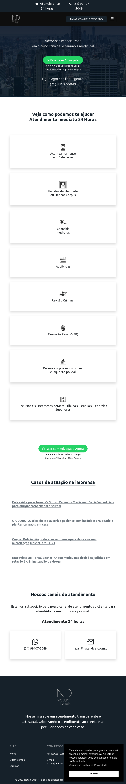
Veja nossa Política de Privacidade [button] (88, 765)
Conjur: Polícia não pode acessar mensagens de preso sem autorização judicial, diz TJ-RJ (54, 541)
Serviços (14, 766)
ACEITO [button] (94, 773)
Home (13, 753)
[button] (63, 60)
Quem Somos (17, 759)
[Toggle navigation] (112, 19)
